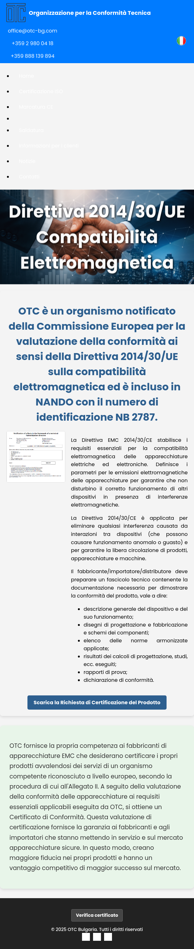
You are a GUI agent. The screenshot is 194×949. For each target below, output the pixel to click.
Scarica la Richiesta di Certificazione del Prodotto (97, 702)
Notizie (27, 161)
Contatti (29, 176)
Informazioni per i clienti (49, 145)
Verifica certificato (97, 915)
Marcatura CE (36, 107)
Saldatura (31, 130)
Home (26, 76)
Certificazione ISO (41, 91)
